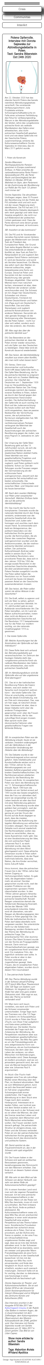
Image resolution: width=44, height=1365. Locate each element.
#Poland (13, 1352)
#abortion (20, 1350)
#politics (23, 1352)
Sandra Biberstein (25, 54)
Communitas (22, 17)
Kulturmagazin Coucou (15, 1308)
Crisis (22, 9)
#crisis (30, 1350)
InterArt (22, 25)
